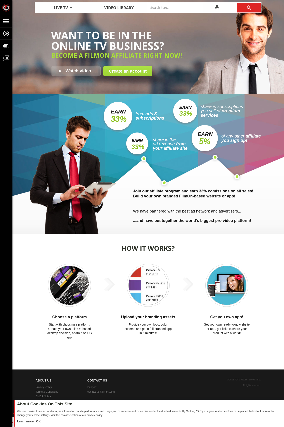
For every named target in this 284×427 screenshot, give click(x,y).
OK (38, 421)
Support (92, 387)
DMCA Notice (43, 396)
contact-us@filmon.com (101, 391)
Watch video (78, 70)
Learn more (26, 421)
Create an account (128, 71)
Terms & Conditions (47, 391)
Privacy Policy (44, 387)
